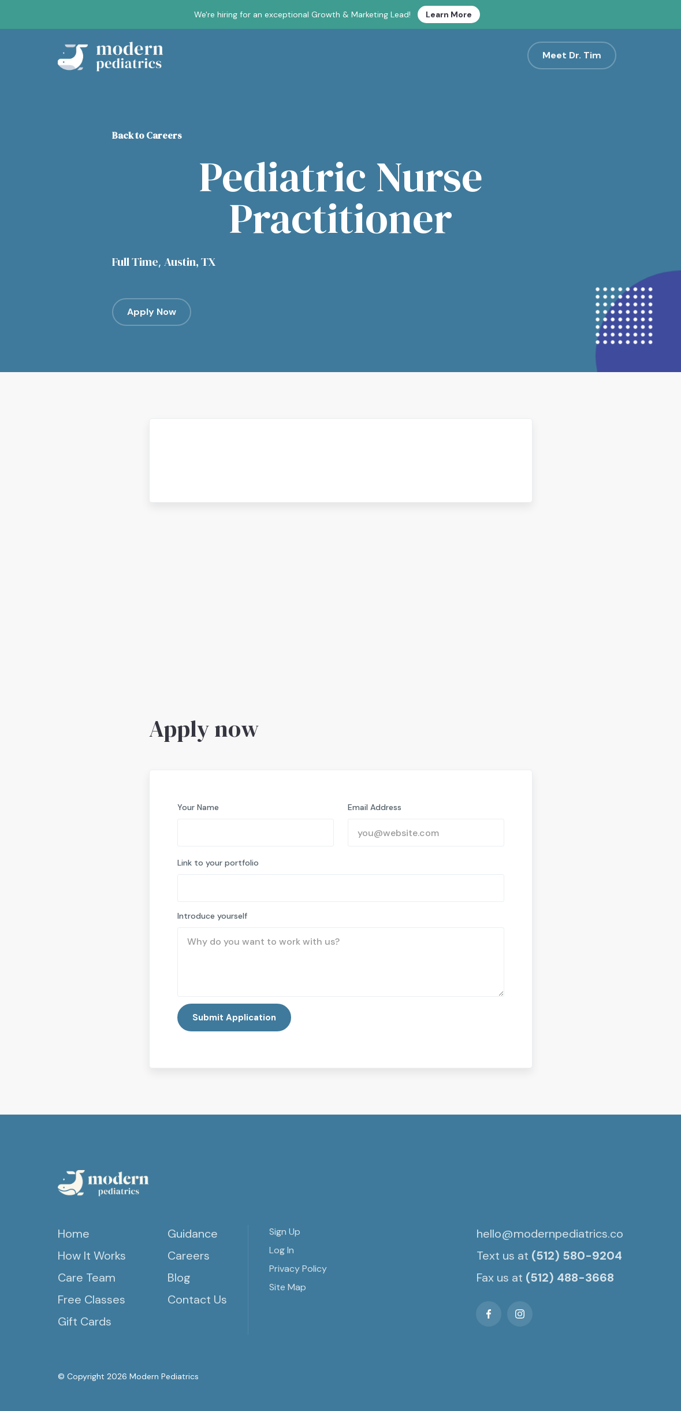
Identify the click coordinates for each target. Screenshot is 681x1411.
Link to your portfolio (218, 862)
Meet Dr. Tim (571, 55)
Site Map (287, 1287)
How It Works (92, 1255)
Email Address (374, 807)
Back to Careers (147, 135)
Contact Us (197, 1299)
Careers (189, 1255)
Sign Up (284, 1232)
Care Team (87, 1277)
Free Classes (91, 1299)
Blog (179, 1277)
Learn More (449, 14)
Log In (281, 1250)
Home (74, 1233)
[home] (112, 55)
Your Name (198, 807)
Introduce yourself (212, 916)
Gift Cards (84, 1321)
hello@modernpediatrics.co (550, 1233)
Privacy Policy (298, 1269)
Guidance (193, 1233)
